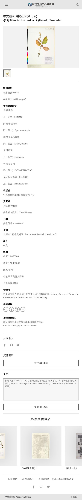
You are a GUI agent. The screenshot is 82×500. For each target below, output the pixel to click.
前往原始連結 (41, 363)
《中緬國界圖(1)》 (29, 468)
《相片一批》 (71, 468)
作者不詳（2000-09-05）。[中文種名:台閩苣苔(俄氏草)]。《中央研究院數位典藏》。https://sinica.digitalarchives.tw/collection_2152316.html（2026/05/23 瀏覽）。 (41, 389)
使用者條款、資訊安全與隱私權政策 (56, 479)
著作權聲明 (27, 479)
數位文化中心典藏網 (41, 5)
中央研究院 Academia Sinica (18, 497)
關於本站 (12, 479)
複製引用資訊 (41, 407)
